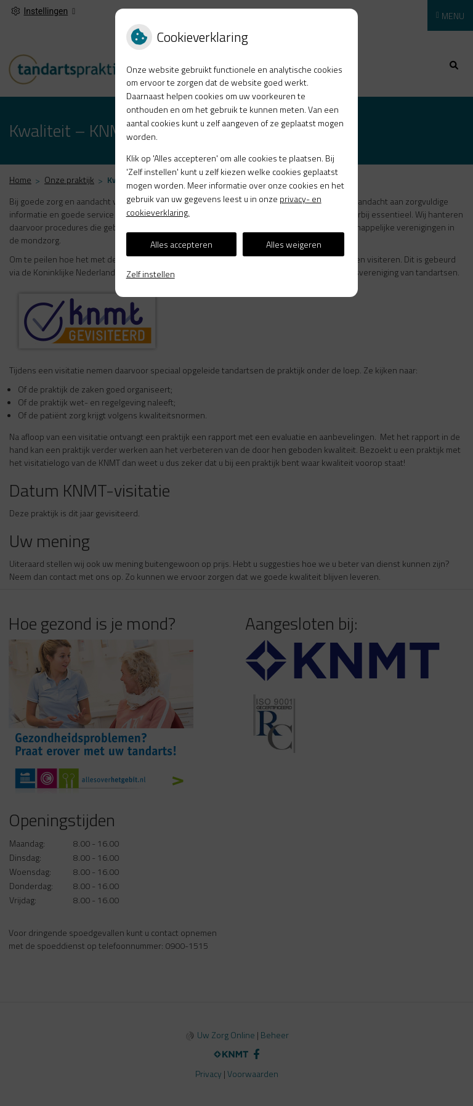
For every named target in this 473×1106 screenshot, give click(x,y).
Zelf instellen (150, 273)
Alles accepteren (181, 244)
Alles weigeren (293, 244)
